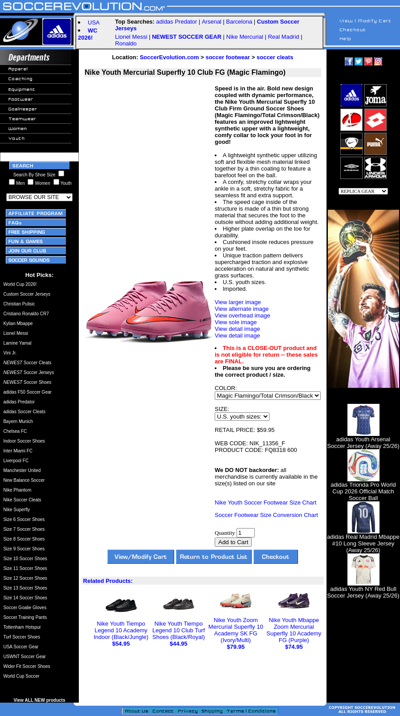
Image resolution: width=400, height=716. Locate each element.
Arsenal (211, 21)
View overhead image (242, 315)
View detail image (237, 328)
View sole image (236, 322)
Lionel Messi (131, 36)
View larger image (238, 302)
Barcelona (239, 21)
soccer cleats (275, 57)
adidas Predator (176, 21)
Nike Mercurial (244, 36)
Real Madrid (283, 36)
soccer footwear (227, 57)
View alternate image (242, 308)
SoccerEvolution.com (169, 57)
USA (94, 22)
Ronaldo (125, 43)
